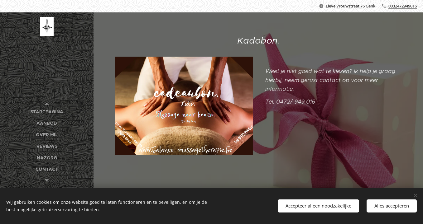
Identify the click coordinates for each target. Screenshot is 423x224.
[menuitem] (47, 111)
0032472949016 (402, 6)
